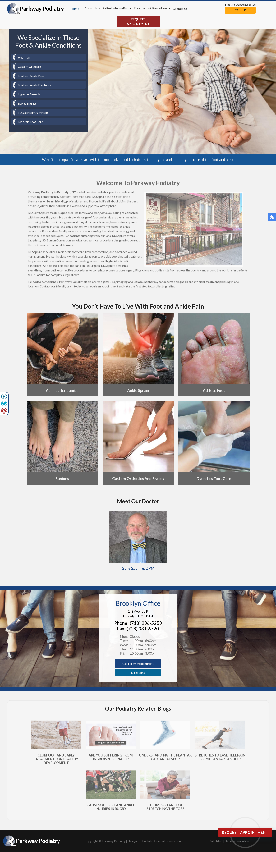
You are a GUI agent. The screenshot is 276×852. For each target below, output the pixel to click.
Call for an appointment (138, 663)
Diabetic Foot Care (30, 122)
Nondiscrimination (236, 841)
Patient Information (115, 8)
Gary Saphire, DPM (138, 566)
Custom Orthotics (30, 66)
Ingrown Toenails (29, 94)
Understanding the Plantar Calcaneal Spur (165, 759)
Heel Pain (24, 57)
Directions (138, 672)
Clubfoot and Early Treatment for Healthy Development (56, 761)
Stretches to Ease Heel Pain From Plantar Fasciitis (220, 759)
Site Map (216, 841)
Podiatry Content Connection (161, 841)
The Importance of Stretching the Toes (165, 809)
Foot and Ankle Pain (31, 76)
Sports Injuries (27, 103)
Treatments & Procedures (150, 8)
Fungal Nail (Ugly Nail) (33, 112)
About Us (90, 8)
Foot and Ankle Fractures (34, 85)
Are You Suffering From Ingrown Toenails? (111, 759)
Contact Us (180, 8)
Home (75, 8)
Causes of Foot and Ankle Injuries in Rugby (111, 809)
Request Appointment (138, 21)
